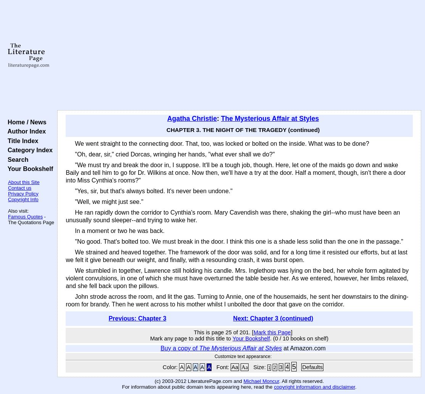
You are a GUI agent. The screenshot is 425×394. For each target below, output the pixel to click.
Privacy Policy (23, 194)
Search (16, 159)
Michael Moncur (261, 381)
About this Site (24, 182)
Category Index (28, 150)
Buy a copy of (221, 348)
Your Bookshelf (28, 168)
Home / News (25, 122)
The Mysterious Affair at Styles (270, 118)
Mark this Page (272, 332)
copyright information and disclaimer (314, 387)
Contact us (19, 188)
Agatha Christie (192, 118)
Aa (234, 367)
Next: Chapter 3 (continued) (273, 318)
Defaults (312, 367)
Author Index (25, 131)
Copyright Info (23, 199)
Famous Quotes (25, 217)
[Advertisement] (239, 55)
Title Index (21, 140)
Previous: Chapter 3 (137, 318)
